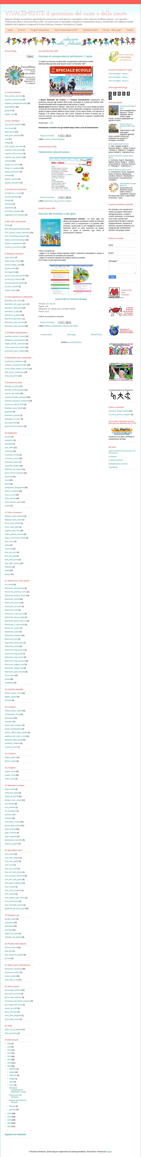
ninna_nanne (9, 675)
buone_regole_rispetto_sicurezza (17, 369)
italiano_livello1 (10, 757)
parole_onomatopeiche (13, 729)
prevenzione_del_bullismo (14, 426)
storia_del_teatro (11, 1012)
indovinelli (8, 477)
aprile (11, 1082)
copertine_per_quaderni (13, 157)
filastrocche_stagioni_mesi (14, 664)
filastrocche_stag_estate (14, 654)
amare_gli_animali (11, 796)
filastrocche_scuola (12, 646)
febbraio (12, 1106)
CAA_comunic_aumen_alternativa (17, 233)
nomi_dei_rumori (11, 869)
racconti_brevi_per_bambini (15, 276)
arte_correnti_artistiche (13, 125)
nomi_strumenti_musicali (14, 905)
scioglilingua (9, 683)
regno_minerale (10, 833)
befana (7, 545)
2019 (9, 1066)
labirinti (7, 484)
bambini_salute (10, 919)
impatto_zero (9, 114)
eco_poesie (9, 585)
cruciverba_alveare (12, 462)
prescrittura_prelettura (13, 211)
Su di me (21, 30)
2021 (9, 1060)
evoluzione (9, 815)
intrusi (7, 480)
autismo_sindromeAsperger (54, 139)
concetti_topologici (11, 197)
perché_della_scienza (13, 826)
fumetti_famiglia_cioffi (13, 265)
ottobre (12, 1072)
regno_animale (10, 829)
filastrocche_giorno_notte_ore (16, 621)
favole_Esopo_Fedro (12, 261)
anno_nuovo (9, 541)
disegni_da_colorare (12, 165)
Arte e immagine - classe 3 (118, 81)
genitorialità (9, 926)
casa (6, 139)
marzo (11, 1085)
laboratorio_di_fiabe (12, 311)
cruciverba (8, 451)
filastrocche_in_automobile (14, 625)
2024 (9, 1050)
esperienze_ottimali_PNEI (14, 404)
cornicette (8, 161)
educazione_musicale (13, 994)
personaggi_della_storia (13, 1005)
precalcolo (8, 204)
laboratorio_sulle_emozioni (15, 326)
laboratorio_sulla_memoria (14, 322)
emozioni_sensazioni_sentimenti (17, 401)
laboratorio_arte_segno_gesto (16, 304)
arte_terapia (9, 128)
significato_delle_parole (13, 740)
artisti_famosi (10, 132)
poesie (7, 679)
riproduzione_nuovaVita (13, 840)
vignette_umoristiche (12, 183)
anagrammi (9, 440)
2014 (9, 1126)
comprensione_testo (12, 714)
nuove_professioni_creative (15, 347)
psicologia (8, 930)
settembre (13, 1075)
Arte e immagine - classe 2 (118, 77)
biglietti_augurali (11, 697)
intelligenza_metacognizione (15, 340)
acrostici (8, 437)
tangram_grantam (11, 179)
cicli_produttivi (10, 807)
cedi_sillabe (9, 448)
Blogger (109, 1152)
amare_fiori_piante (11, 793)
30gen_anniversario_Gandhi (15, 538)
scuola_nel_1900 (11, 1008)
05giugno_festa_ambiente (14, 516)
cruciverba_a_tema (12, 458)
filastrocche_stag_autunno (14, 650)
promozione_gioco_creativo (15, 351)
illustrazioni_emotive (12, 415)
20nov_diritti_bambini (12, 523)
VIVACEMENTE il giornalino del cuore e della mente (66, 14)
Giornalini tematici (90, 30)
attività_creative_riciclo (13, 693)
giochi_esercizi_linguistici (14, 473)
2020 (9, 1063)
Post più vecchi (96, 335)
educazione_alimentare (13, 969)
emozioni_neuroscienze (13, 247)
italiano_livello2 (10, 761)
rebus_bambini (10, 498)
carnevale (8, 549)
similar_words (10, 779)
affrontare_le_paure (12, 386)
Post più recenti (46, 335)
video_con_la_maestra (13, 1030)
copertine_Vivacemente (13, 150)
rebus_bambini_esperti (13, 502)
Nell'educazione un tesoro (118, 464)
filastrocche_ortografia (13, 635)
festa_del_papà (10, 556)
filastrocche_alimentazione (14, 588)
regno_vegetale (10, 836)
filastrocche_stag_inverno (14, 657)
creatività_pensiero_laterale (15, 336)
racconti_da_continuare (13, 279)
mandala (8, 175)
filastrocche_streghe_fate (14, 668)
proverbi (8, 958)
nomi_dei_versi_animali (13, 872)
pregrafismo (9, 208)
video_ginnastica (11, 1033)
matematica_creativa (12, 822)
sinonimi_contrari (11, 747)
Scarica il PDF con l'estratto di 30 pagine (71, 299)
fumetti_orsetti (10, 268)
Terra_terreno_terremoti (13, 96)
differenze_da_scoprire (13, 469)
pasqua (68, 201)
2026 (9, 1044)
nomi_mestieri (10, 887)
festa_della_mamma (12, 563)
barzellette (8, 444)
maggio (12, 1079)
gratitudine (9, 412)
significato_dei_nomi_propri (15, 909)
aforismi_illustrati (11, 947)
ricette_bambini (10, 976)
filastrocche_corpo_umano (14, 614)
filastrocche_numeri (12, 632)
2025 (9, 1047)
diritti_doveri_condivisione (14, 372)
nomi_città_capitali (11, 861)
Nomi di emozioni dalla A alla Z (120, 170)
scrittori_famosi (10, 290)
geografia (8, 110)
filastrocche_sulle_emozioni (15, 672)
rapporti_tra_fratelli (12, 933)
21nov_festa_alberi (12, 527)
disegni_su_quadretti (12, 168)
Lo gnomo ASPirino (116, 460)
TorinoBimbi (113, 467)
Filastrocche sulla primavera (54, 152)
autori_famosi (10, 257)
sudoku (7, 506)
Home (10, 30)
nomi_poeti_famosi (12, 901)
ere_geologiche (10, 811)
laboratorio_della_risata (13, 308)
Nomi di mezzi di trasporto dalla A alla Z (127, 126)
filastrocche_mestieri (12, 628)
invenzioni (8, 818)
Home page (71, 335)
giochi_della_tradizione (13, 997)
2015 (9, 1123)
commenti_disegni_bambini (119, 411)
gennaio (12, 1109)
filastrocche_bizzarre (12, 603)
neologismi (9, 722)
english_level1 (10, 771)
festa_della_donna (11, 560)
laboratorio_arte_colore (13, 301)
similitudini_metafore (12, 743)
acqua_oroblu (10, 789)
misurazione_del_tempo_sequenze (17, 1001)
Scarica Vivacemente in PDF (66, 30)
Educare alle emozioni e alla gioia (57, 213)
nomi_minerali (10, 894)
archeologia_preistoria (13, 990)
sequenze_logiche (11, 844)
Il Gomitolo (112, 457)
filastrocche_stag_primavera (54, 201)
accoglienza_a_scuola (13, 193)
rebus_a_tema (10, 495)
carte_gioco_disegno (12, 135)
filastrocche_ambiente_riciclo (15, 592)
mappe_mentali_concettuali (15, 344)
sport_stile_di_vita (11, 980)
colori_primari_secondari (14, 146)
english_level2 (10, 775)
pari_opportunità (11, 423)
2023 (9, 1053)
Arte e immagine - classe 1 (118, 74)
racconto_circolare (11, 287)
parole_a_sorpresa (12, 491)
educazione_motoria (12, 972)
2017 (9, 1117)
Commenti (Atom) (74, 342)
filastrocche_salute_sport (14, 643)
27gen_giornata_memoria (14, 534)
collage (7, 143)
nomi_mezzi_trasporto (13, 890)
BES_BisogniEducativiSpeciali (16, 229)
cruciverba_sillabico (12, 466)
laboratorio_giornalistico (13, 319)
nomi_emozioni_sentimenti (14, 876)
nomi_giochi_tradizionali (13, 883)
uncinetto (8, 700)
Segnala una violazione (15, 1134)
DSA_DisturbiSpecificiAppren (15, 236)
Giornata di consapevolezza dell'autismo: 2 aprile (65, 56)
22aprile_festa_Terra (12, 531)
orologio (8, 200)
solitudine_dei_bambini (13, 937)
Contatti (129, 30)
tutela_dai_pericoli (11, 376)
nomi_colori (9, 865)
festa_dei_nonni (11, 552)
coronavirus (9, 923)
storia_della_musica (12, 1019)
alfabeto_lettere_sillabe (13, 711)
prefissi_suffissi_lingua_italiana (16, 732)
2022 (9, 1056)
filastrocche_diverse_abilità (15, 617)
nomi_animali (10, 854)
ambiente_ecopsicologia (14, 100)
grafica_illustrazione (12, 172)
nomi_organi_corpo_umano (15, 898)
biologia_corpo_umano (13, 800)
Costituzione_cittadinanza (14, 361)
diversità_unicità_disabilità (14, 390)
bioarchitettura (10, 107)
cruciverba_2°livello (12, 455)
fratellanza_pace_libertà (13, 408)
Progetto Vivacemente (40, 30)
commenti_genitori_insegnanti (120, 415)
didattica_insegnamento (53, 326)
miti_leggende (10, 272)
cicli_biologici (9, 804)
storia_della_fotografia (13, 1015)
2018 (9, 1113)
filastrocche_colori (11, 610)
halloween (8, 567)
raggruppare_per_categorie (15, 215)
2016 (9, 1120)
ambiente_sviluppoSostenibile (16, 103)
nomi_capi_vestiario (12, 858)
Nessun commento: (47, 136)
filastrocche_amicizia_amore (15, 596)
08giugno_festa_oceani (13, 520)
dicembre (13, 1069)
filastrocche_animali (12, 599)
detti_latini (8, 951)
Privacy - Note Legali (112, 30)
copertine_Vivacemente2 (14, 154)
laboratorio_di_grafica (13, 315)
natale (7, 570)
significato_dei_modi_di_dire (15, 736)
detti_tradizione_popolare (14, 955)
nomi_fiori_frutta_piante (13, 879)
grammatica (9, 718)
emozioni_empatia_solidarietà (16, 397)
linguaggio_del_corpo (13, 419)
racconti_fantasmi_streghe (14, 283)
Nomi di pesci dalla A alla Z (118, 144)
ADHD (7, 225)
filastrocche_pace (11, 639)
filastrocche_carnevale (13, 606)
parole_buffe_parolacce (13, 725)
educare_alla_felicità (70, 326)
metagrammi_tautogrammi (14, 487)
